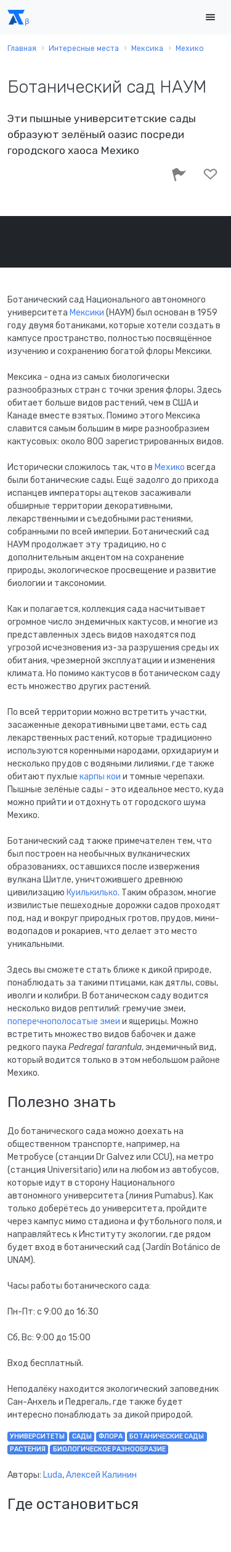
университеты (37, 1436)
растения (28, 1449)
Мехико (171, 467)
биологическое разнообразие (109, 1449)
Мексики (87, 312)
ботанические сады (166, 1436)
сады (82, 1436)
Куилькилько (92, 892)
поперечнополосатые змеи (63, 1021)
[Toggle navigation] (210, 17)
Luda (52, 1475)
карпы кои (100, 776)
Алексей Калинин (101, 1475)
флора (111, 1436)
